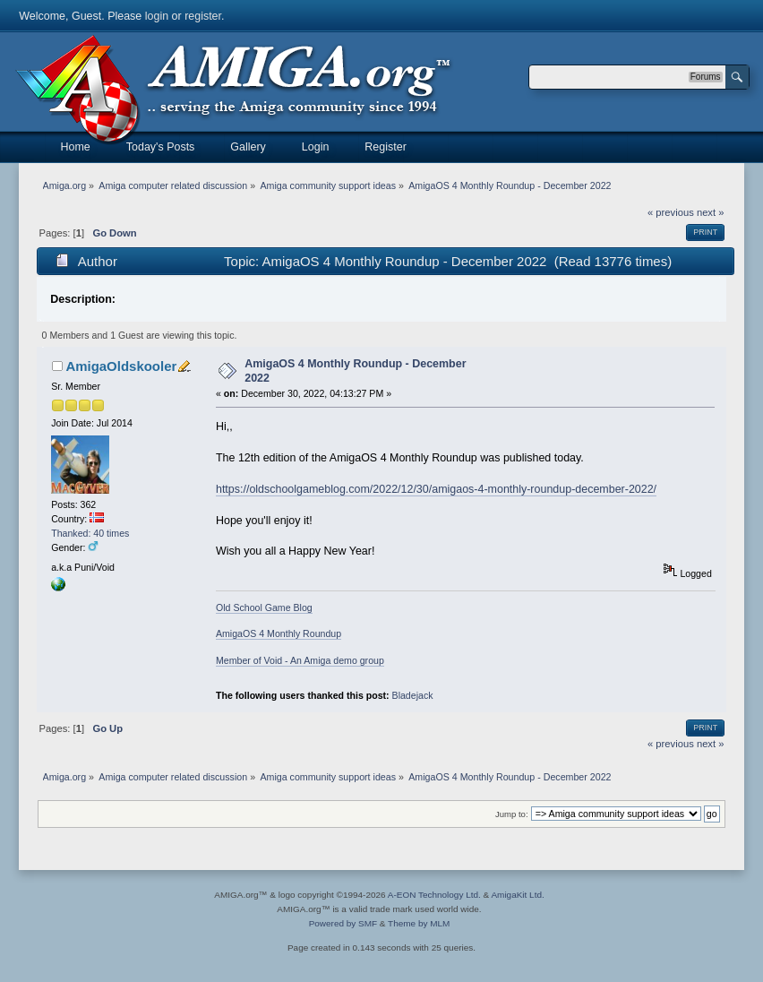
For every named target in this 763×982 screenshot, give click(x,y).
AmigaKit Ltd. (517, 895)
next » (710, 212)
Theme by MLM (419, 923)
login (156, 16)
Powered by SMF (343, 923)
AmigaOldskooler (120, 366)
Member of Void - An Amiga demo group (300, 660)
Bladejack (412, 695)
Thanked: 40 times (90, 533)
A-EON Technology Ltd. (434, 895)
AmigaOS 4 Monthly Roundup (278, 633)
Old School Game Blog (264, 607)
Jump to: (511, 814)
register (202, 16)
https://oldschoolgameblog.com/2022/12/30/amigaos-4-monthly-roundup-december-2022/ (436, 489)
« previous (670, 212)
